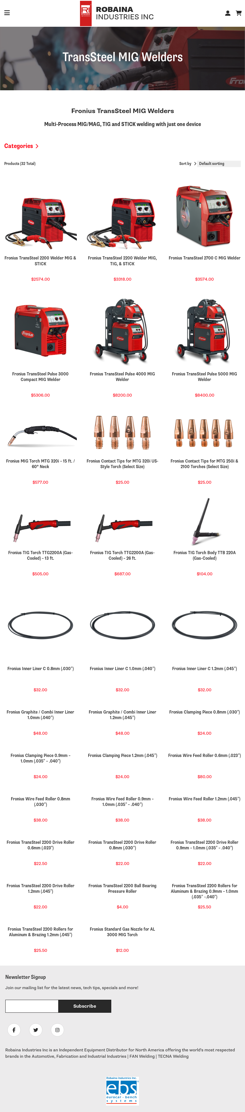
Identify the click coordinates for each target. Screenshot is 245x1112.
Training (13, 1014)
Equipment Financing (25, 996)
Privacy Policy (203, 1101)
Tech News (15, 1005)
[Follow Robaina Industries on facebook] (14, 865)
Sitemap (231, 1101)
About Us (14, 963)
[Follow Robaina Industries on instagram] (57, 865)
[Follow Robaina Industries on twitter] (35, 865)
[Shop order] (219, 164)
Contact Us (16, 972)
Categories (18, 146)
